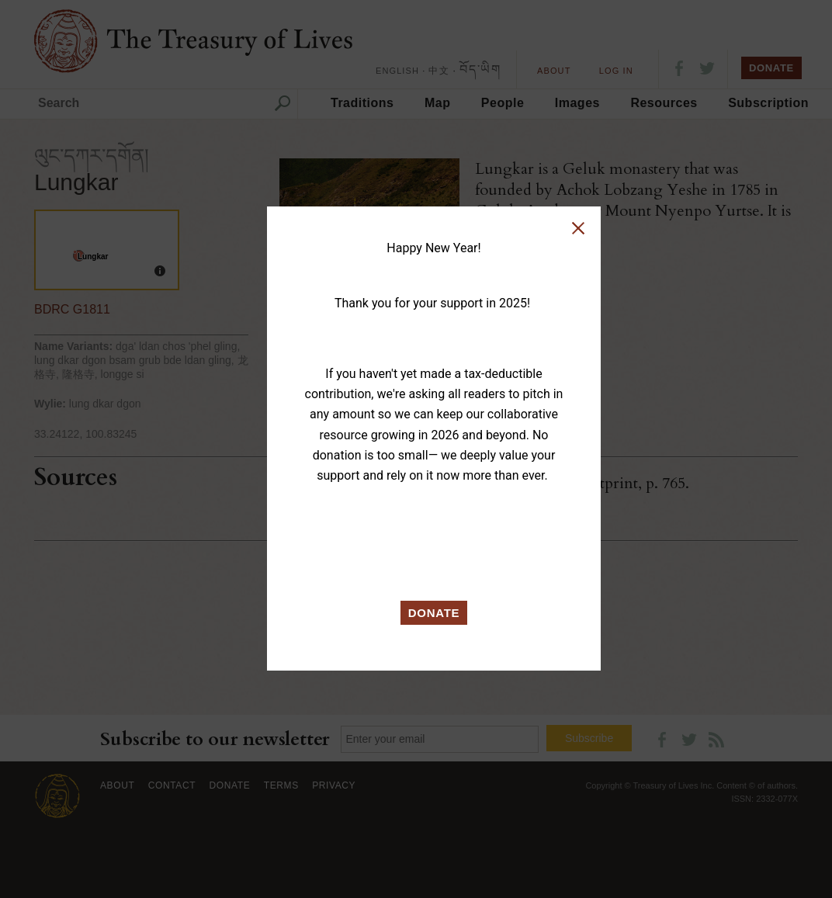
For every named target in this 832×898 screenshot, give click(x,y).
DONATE (434, 612)
